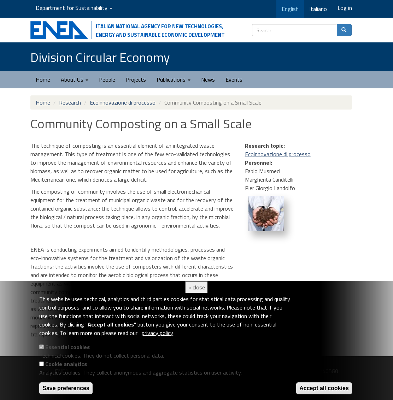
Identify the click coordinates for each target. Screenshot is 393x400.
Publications (173, 79)
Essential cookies (67, 347)
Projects (136, 79)
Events (233, 79)
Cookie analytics (66, 364)
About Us (74, 79)
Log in (345, 8)
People (107, 79)
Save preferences (65, 388)
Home (43, 79)
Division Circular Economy (100, 57)
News (208, 79)
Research (70, 102)
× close (196, 287)
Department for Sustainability (74, 8)
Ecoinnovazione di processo (123, 102)
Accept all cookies (324, 388)
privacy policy (157, 333)
